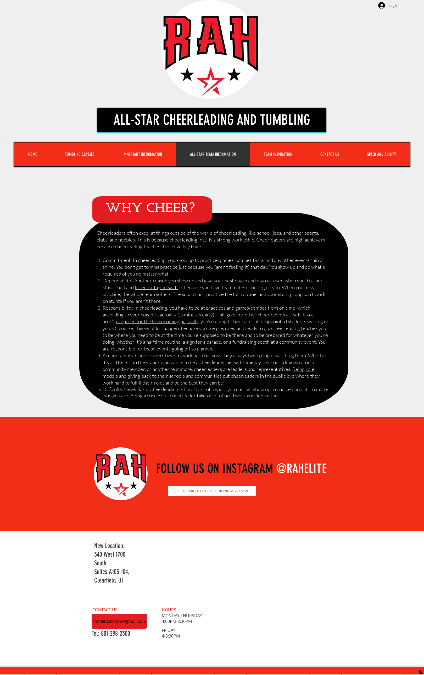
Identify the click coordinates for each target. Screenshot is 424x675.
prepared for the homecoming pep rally (157, 321)
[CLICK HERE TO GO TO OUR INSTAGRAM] (212, 491)
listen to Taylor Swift (156, 287)
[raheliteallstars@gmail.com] (119, 621)
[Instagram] (421, 671)
